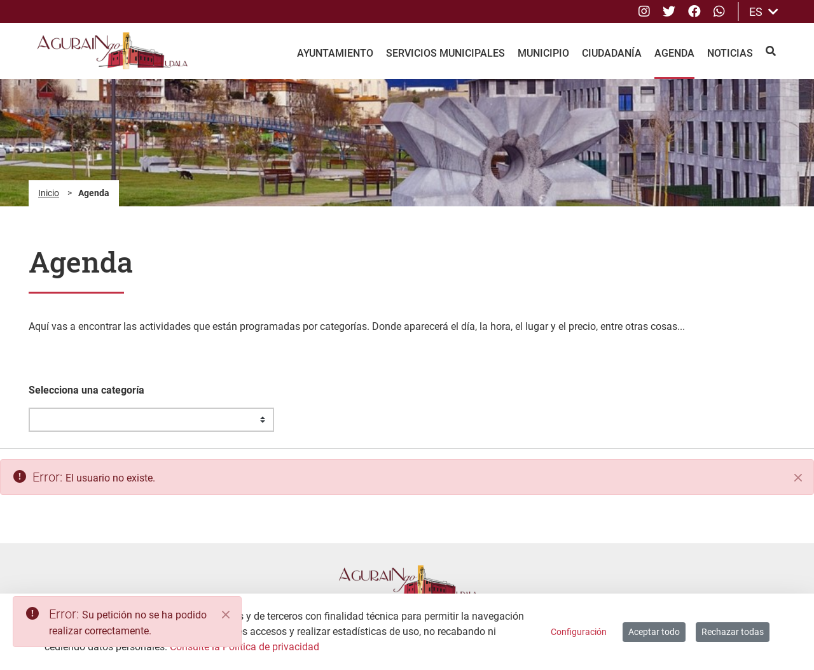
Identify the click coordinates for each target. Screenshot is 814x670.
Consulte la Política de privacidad (244, 647)
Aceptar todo (654, 632)
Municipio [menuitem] (543, 53)
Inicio (48, 193)
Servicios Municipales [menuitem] (445, 53)
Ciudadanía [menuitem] (612, 53)
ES (763, 11)
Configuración (579, 632)
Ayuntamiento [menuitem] (335, 53)
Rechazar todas (732, 632)
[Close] (226, 614)
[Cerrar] (798, 477)
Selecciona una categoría (86, 390)
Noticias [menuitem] (730, 53)
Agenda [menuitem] (674, 53)
